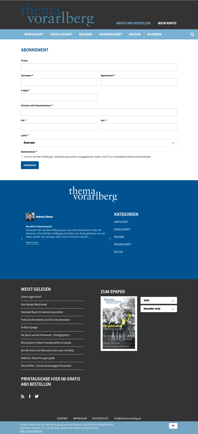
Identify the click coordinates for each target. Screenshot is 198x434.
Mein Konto (167, 23)
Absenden (30, 165)
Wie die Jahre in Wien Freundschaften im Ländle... (47, 342)
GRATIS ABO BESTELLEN (133, 23)
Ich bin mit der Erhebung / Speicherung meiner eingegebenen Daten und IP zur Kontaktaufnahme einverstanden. (86, 156)
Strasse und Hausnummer (37, 105)
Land (25, 135)
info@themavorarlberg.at (127, 418)
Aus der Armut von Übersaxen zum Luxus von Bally (47, 350)
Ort (104, 120)
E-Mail (25, 90)
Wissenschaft (110, 34)
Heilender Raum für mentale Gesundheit (42, 312)
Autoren (154, 34)
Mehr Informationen (31, 431)
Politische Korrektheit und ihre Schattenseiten (45, 319)
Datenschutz (29, 151)
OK (173, 426)
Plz (23, 120)
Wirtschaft (33, 34)
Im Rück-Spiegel (29, 327)
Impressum (80, 418)
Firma (24, 60)
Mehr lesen (32, 242)
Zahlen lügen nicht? (31, 296)
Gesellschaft (61, 34)
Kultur (134, 34)
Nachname (108, 75)
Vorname (27, 75)
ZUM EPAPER (113, 291)
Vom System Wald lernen (34, 304)
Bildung (85, 34)
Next (107, 238)
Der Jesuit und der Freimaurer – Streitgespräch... (46, 335)
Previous (24, 238)
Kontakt (62, 418)
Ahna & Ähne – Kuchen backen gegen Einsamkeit (46, 365)
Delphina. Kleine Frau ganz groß (37, 358)
